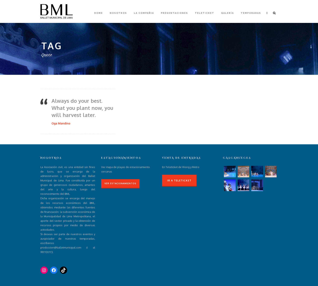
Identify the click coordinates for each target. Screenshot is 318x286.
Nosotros (118, 13)
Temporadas (251, 13)
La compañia (144, 13)
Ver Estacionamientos (120, 183)
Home (98, 13)
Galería (227, 13)
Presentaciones (174, 13)
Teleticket (204, 13)
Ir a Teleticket (179, 180)
